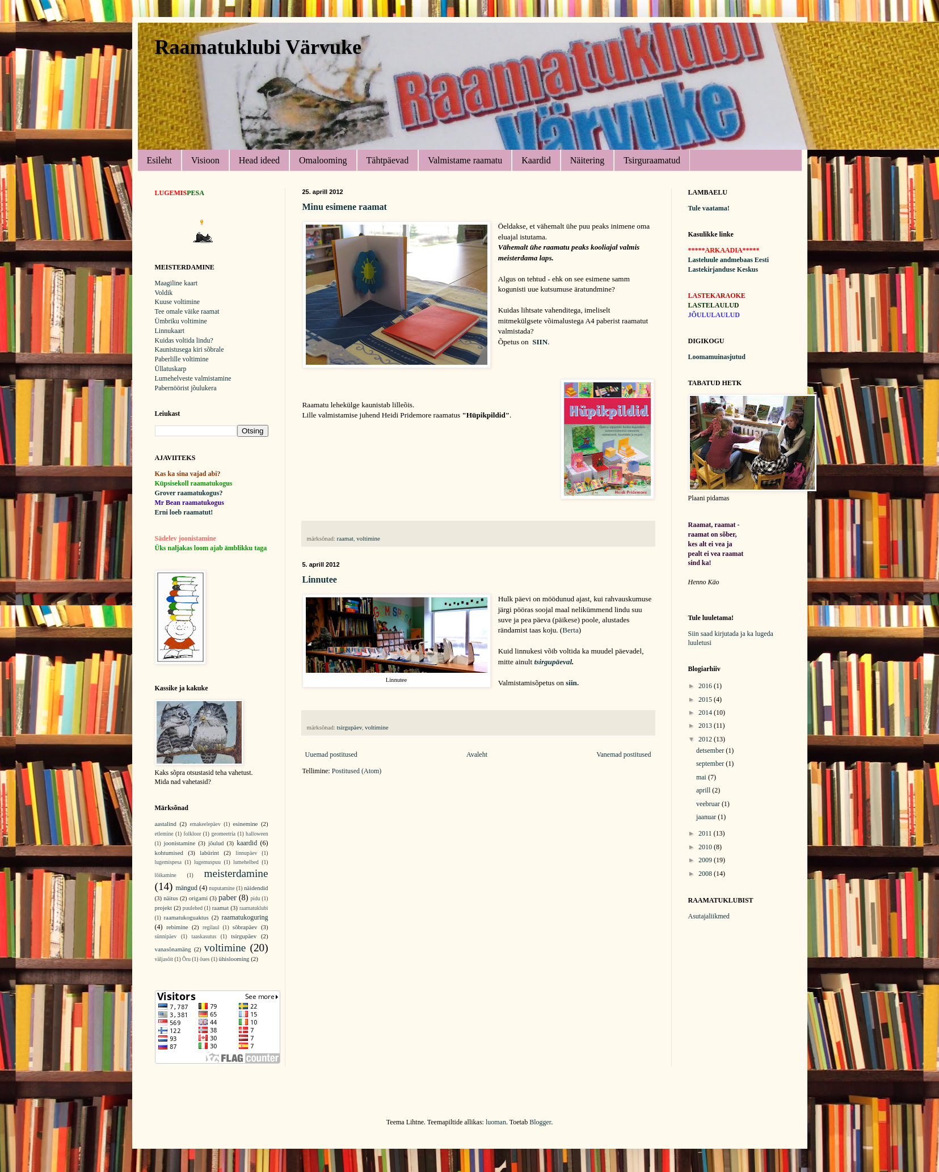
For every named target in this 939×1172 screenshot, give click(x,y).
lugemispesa (168, 862)
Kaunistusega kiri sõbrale (189, 349)
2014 (706, 712)
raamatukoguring (245, 917)
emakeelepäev (205, 824)
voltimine (368, 538)
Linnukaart (170, 331)
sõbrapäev (245, 927)
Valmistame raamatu (465, 160)
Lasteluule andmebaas (720, 260)
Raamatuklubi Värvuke (258, 47)
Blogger (540, 1122)
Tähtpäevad (388, 160)
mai (702, 777)
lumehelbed (246, 862)
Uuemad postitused (331, 754)
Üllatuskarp (171, 369)
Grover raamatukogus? (189, 493)
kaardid (247, 843)
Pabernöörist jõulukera (186, 388)
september (711, 764)
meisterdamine (236, 873)
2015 (706, 699)
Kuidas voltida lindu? (184, 340)
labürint (209, 852)
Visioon (205, 160)
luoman (496, 1122)
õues (205, 959)
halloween (257, 833)
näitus (170, 898)
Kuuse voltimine (177, 302)
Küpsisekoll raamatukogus (194, 483)
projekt (163, 907)
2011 (706, 833)
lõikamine (165, 875)
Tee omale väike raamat (187, 311)
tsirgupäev (349, 727)
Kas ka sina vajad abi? (188, 474)
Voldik (164, 293)
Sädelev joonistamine (185, 538)
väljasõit (164, 959)
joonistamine (179, 843)
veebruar (709, 804)
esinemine (245, 823)
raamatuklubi (253, 908)
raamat (345, 538)
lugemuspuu (207, 862)
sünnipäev (166, 936)
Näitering (587, 160)
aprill (704, 790)
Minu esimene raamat (344, 207)
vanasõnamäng (173, 949)
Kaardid (536, 160)
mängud (186, 888)
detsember (711, 750)
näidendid (256, 887)
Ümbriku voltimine (181, 321)
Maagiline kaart (176, 283)
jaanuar (707, 817)
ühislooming (234, 958)
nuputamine (221, 888)
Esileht (159, 160)
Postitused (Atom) (357, 771)
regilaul (211, 927)
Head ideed (259, 160)
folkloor (192, 833)
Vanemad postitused (623, 754)
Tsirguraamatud (652, 160)
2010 (706, 847)
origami (198, 898)
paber (227, 897)
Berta (570, 630)
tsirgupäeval (553, 661)
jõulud (216, 843)
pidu (255, 898)
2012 (706, 739)
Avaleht (476, 754)
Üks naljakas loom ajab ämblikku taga (211, 548)
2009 (706, 860)
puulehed (193, 908)
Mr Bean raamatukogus (189, 503)
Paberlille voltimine (182, 359)
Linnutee (319, 579)
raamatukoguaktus (186, 917)
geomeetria (223, 833)
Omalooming (323, 160)
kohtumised (169, 852)
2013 (706, 726)
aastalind (165, 823)
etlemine (164, 833)
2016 (706, 686)
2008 (706, 874)
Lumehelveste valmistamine (193, 378)
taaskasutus (204, 936)
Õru (186, 959)
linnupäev (246, 853)
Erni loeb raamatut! (184, 512)
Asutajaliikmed (709, 916)
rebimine (177, 927)
